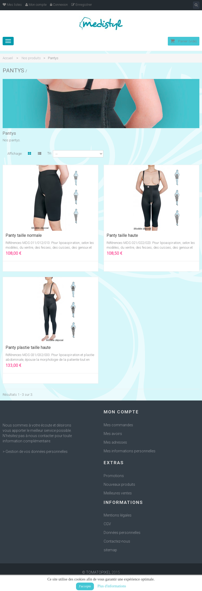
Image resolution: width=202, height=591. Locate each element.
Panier (183, 41)
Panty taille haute (122, 235)
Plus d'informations (112, 586)
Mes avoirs (113, 434)
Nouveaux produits (119, 484)
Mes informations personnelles (129, 451)
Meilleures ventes (118, 493)
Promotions (114, 476)
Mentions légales (118, 515)
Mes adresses (115, 442)
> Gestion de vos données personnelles (35, 451)
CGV (107, 524)
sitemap (110, 550)
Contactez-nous (117, 541)
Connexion (59, 5)
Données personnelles (122, 532)
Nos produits (31, 58)
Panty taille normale (24, 235)
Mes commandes (118, 425)
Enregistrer (81, 5)
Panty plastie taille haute (28, 347)
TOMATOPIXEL (98, 572)
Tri (49, 153)
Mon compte (36, 5)
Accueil (8, 58)
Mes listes (12, 5)
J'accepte (85, 586)
